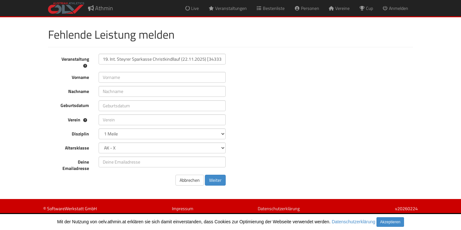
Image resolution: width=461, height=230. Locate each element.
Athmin (100, 8)
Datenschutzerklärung (353, 221)
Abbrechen (190, 180)
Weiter (215, 180)
